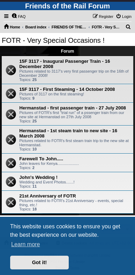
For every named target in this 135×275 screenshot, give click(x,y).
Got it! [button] (39, 262)
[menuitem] (19, 16)
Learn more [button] (25, 244)
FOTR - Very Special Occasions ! (53, 40)
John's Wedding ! (38, 177)
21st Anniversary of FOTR (47, 196)
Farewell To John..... (41, 158)
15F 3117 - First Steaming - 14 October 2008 (67, 89)
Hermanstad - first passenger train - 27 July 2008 (72, 107)
